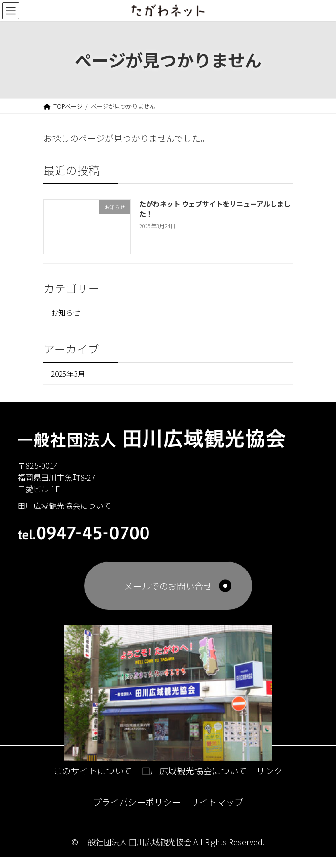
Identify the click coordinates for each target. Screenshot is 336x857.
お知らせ (65, 313)
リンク (269, 770)
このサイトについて (92, 770)
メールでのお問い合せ (168, 585)
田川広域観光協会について (194, 770)
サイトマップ (216, 801)
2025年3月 (68, 373)
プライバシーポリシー (137, 801)
